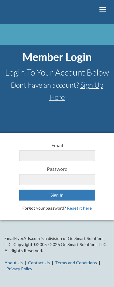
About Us (14, 262)
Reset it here (79, 208)
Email (57, 145)
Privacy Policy (19, 268)
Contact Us (39, 262)
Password (57, 169)
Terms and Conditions (76, 262)
